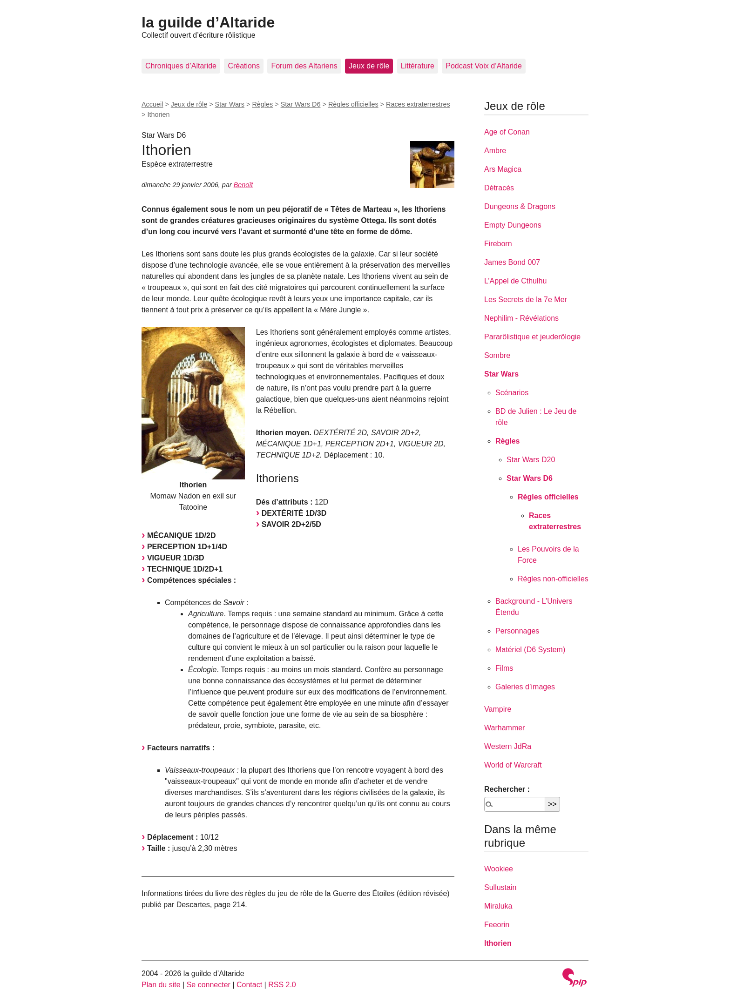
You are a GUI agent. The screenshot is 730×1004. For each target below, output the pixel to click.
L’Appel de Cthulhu (515, 281)
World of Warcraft (513, 765)
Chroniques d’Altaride (180, 66)
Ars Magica (502, 169)
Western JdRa (507, 746)
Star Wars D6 (301, 104)
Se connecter (208, 985)
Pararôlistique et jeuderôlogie (532, 337)
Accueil (152, 104)
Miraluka (498, 906)
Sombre (497, 355)
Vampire (497, 709)
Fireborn (498, 244)
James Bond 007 (512, 262)
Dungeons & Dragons (519, 206)
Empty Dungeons (512, 225)
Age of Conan (507, 132)
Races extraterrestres (418, 104)
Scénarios (511, 393)
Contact (249, 985)
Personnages (517, 631)
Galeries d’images (525, 687)
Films (504, 668)
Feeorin (496, 925)
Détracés (499, 188)
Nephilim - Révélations (521, 318)
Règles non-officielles (553, 579)
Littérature (417, 66)
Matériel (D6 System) (530, 650)
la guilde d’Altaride (208, 22)
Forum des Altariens (304, 66)
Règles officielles (353, 104)
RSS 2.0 (282, 985)
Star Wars (229, 104)
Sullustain (500, 887)
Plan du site (161, 985)
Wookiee (498, 869)
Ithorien (498, 943)
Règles (262, 104)
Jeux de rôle (369, 66)
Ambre (495, 151)
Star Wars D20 (531, 460)
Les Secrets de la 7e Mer (525, 299)
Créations (243, 66)
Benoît (243, 185)
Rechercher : (507, 789)
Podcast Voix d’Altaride (484, 66)
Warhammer (504, 728)
